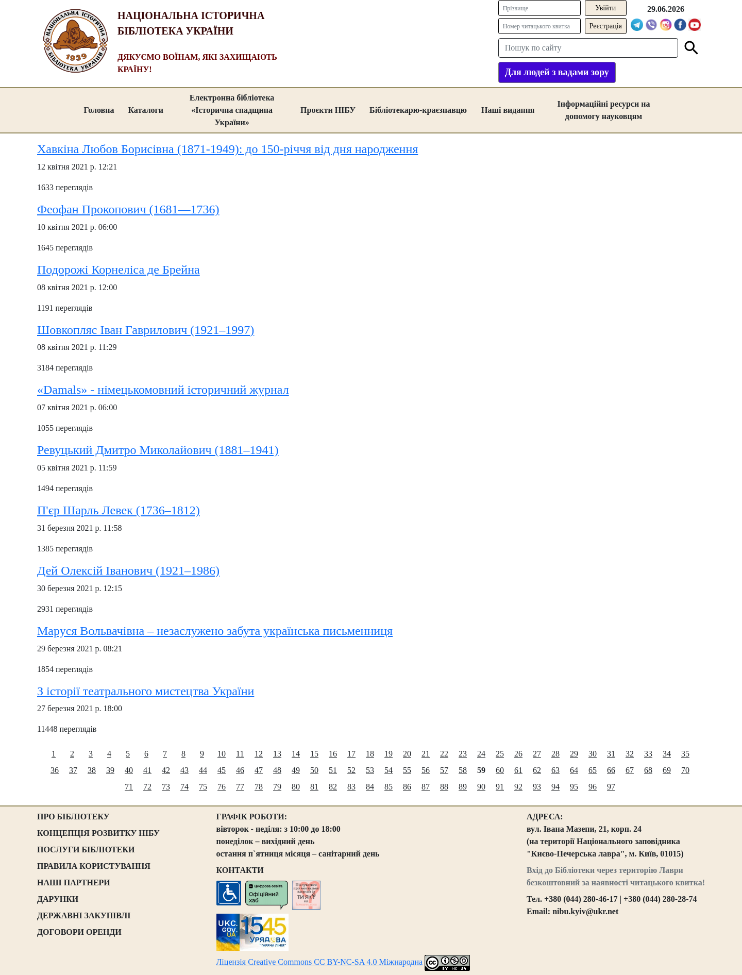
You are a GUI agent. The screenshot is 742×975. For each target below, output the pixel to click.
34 (667, 753)
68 (648, 770)
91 (500, 786)
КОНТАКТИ (240, 870)
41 (147, 770)
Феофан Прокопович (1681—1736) (128, 209)
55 (407, 770)
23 (463, 753)
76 (221, 786)
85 (388, 786)
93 (537, 786)
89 (463, 786)
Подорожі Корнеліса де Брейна (118, 269)
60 (500, 770)
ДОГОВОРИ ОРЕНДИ (79, 932)
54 (388, 770)
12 (259, 753)
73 (166, 786)
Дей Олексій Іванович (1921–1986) (128, 570)
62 (537, 770)
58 (463, 770)
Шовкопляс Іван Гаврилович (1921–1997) (145, 329)
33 (648, 753)
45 (221, 770)
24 (481, 753)
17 (351, 753)
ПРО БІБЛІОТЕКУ (73, 816)
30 (592, 753)
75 (203, 786)
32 (630, 753)
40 (129, 770)
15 (314, 753)
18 (370, 753)
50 (314, 770)
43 (184, 770)
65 (592, 770)
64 (574, 770)
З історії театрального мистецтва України (145, 690)
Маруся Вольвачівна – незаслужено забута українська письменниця (215, 630)
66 (611, 770)
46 (240, 770)
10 (221, 753)
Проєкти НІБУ (328, 110)
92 (518, 786)
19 (388, 753)
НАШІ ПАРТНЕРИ (73, 882)
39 (110, 770)
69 (667, 770)
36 (54, 770)
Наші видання (507, 110)
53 (370, 770)
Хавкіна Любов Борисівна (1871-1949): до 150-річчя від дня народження (227, 149)
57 (444, 770)
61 (518, 770)
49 (296, 770)
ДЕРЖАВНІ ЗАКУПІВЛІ (84, 915)
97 (611, 786)
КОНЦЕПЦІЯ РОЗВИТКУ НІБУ (98, 833)
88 (444, 786)
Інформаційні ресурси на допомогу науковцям (604, 110)
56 (425, 770)
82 (333, 786)
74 (184, 786)
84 (370, 786)
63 (555, 770)
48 (277, 770)
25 (500, 753)
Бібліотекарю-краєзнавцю (418, 110)
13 (277, 753)
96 (592, 786)
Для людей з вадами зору (557, 72)
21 (425, 753)
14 (296, 753)
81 (314, 786)
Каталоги (145, 110)
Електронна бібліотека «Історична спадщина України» (232, 110)
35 (685, 753)
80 (296, 786)
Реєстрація (605, 26)
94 (555, 786)
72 (147, 786)
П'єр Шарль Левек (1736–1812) (118, 510)
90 (481, 786)
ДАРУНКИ (57, 899)
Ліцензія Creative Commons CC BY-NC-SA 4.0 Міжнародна (319, 961)
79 (277, 786)
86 (407, 786)
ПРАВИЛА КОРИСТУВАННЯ (93, 866)
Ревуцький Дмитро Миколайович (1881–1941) (158, 450)
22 (444, 753)
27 (537, 753)
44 (203, 770)
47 (259, 770)
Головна (98, 110)
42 (166, 770)
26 (518, 753)
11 (240, 753)
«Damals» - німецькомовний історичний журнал (163, 389)
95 (574, 786)
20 (407, 753)
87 (425, 786)
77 (240, 786)
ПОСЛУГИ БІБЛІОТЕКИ (86, 849)
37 (73, 770)
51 (333, 770)
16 (333, 753)
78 (259, 786)
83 (351, 786)
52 (351, 770)
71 (129, 786)
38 (92, 770)
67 (630, 770)
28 (555, 753)
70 (685, 770)
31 (611, 753)
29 (574, 753)
